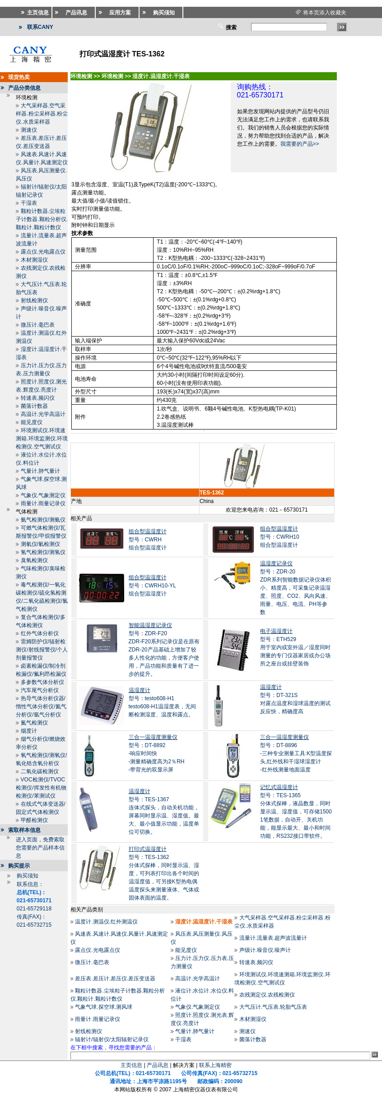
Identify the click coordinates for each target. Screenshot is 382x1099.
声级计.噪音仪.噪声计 (265, 950)
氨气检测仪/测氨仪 (43, 520)
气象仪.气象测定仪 (43, 495)
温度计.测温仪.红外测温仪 (106, 922)
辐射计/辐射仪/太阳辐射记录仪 (112, 1039)
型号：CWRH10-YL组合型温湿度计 (152, 585)
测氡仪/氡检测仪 (40, 544)
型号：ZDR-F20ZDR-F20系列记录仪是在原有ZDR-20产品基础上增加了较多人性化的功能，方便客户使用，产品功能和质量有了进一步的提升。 (164, 649)
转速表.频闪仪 (38, 398)
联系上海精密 (215, 1065)
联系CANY (40, 27)
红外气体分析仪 (40, 633)
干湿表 (29, 203)
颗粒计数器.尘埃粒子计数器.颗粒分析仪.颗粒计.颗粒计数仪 (42, 219)
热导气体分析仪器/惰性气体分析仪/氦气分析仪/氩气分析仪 (41, 706)
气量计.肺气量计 (40, 471)
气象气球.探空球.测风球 (103, 1007)
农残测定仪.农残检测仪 (267, 995)
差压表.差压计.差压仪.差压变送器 (115, 978)
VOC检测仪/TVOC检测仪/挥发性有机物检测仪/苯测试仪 (41, 787)
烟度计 (29, 731)
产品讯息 (157, 1065)
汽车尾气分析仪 (40, 690)
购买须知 (27, 876)
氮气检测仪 (34, 723)
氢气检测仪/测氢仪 (43, 552)
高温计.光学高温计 (43, 414)
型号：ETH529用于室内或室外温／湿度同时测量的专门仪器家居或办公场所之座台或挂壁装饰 (295, 647)
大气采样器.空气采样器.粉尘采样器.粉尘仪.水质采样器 (42, 113)
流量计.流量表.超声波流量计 (273, 938)
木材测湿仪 (34, 260)
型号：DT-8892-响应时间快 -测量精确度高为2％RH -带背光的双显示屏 (157, 753)
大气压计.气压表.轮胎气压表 (273, 1007)
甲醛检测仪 (34, 820)
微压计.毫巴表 (38, 325)
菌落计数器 (34, 406)
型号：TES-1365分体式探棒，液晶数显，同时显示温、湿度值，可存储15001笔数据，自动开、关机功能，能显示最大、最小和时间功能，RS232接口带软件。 (296, 811)
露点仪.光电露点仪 (43, 252)
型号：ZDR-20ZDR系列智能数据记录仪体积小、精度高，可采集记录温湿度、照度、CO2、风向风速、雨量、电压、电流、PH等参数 (295, 587)
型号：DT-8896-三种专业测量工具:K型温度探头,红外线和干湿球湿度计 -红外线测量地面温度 (296, 753)
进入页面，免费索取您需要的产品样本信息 (40, 847)
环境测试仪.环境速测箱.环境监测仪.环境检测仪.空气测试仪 (42, 438)
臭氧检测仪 (34, 560)
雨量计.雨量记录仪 (43, 503)
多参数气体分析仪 (42, 682)
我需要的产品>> (299, 144)
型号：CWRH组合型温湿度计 (148, 539)
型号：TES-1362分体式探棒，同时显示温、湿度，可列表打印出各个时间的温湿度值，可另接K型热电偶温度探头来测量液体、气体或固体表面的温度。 (164, 873)
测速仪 (29, 130)
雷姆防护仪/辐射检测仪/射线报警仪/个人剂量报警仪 (42, 649)
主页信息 (131, 1065)
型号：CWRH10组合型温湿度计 (279, 537)
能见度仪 (31, 422)
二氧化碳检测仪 (40, 771)
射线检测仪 (34, 300)
